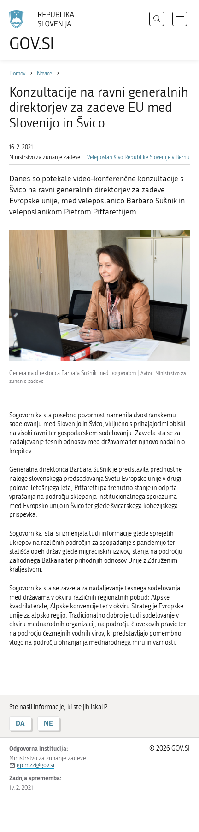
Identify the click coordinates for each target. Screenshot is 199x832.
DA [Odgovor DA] (20, 723)
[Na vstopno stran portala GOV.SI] (46, 31)
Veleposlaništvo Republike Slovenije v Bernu (138, 157)
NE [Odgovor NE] (48, 723)
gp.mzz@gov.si (35, 765)
